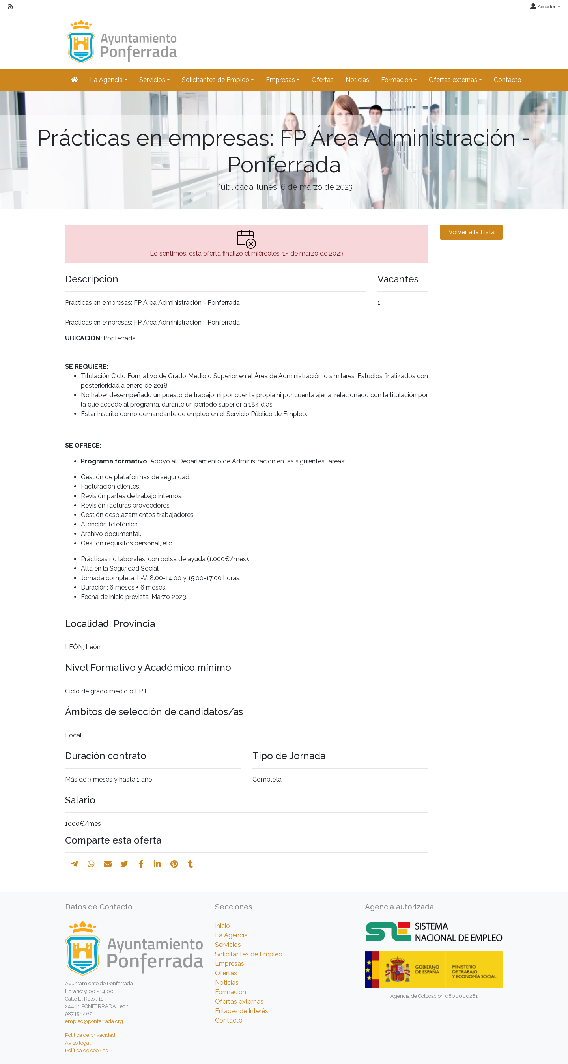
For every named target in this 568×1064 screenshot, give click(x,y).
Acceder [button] (543, 6)
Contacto (507, 80)
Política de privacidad (90, 1035)
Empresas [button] (280, 80)
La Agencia (231, 935)
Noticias (357, 80)
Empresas (229, 963)
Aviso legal (78, 1043)
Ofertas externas (239, 1001)
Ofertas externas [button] (453, 80)
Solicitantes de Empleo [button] (215, 80)
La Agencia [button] (106, 80)
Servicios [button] (152, 80)
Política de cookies (86, 1050)
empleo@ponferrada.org (94, 1021)
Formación (230, 992)
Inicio (222, 926)
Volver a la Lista (471, 232)
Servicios (228, 944)
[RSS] (10, 6)
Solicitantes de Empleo (248, 954)
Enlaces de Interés (241, 1011)
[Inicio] (121, 38)
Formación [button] (396, 80)
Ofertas (323, 80)
